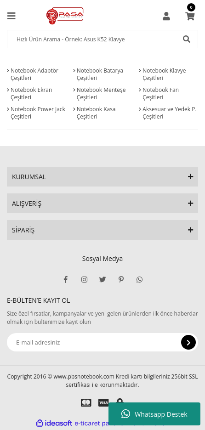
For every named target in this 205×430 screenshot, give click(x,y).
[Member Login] (166, 16)
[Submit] (188, 342)
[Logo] (65, 16)
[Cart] (190, 16)
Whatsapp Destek (154, 414)
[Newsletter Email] (102, 342)
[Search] (102, 39)
